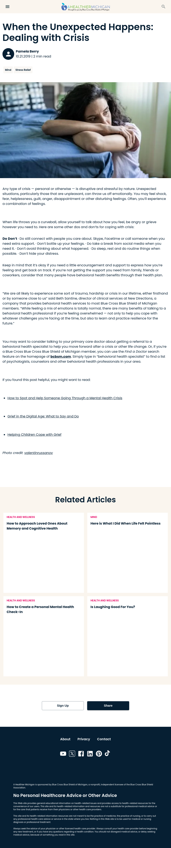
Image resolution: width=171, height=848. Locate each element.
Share (108, 705)
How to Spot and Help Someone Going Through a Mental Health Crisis (64, 398)
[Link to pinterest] (99, 754)
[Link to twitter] (72, 754)
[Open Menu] (7, 6)
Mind (8, 70)
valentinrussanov (38, 452)
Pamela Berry (27, 51)
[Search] (163, 6)
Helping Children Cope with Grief (34, 434)
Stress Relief (23, 70)
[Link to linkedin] (90, 754)
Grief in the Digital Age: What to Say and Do (43, 416)
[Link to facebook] (81, 754)
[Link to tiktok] (108, 754)
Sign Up (63, 705)
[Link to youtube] (63, 754)
